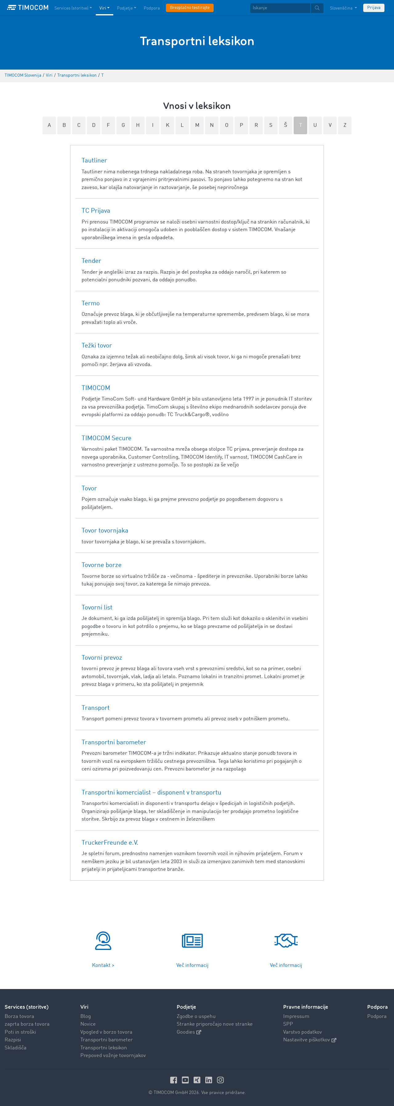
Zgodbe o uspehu (196, 1016)
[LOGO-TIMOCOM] (27, 7)
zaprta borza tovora (27, 1024)
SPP (288, 1024)
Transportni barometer (106, 1040)
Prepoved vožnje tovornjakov (113, 1055)
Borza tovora (19, 1016)
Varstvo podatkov (302, 1032)
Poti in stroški (20, 1032)
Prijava (373, 8)
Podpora (377, 1016)
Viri (84, 1007)
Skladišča (15, 1048)
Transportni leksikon (103, 1048)
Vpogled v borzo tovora (106, 1032)
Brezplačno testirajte (190, 8)
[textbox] (287, 8)
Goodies (189, 1032)
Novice (88, 1024)
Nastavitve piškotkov (309, 1040)
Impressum (296, 1016)
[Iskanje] (280, 8)
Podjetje (186, 1007)
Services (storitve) (27, 1007)
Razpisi (13, 1040)
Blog (85, 1016)
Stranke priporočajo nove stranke (215, 1024)
